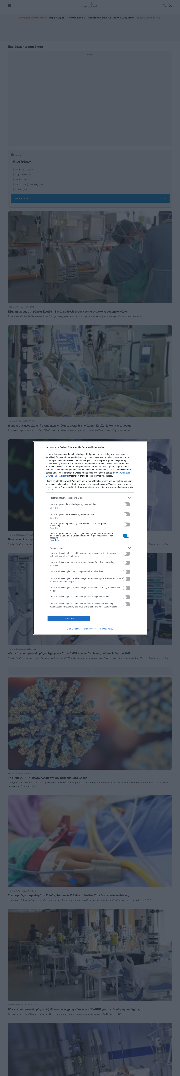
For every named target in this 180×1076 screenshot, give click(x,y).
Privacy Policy (106, 629)
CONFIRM (68, 618)
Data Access (90, 629)
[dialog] (90, 538)
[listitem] (90, 497)
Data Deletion (73, 629)
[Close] (141, 447)
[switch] (126, 504)
